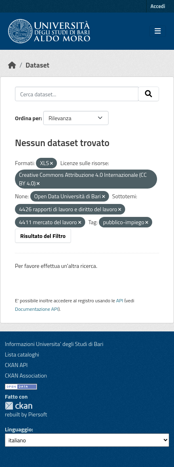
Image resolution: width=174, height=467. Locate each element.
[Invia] (148, 94)
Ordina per (28, 118)
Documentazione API (36, 309)
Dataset (37, 64)
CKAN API (16, 365)
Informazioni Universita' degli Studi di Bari (54, 344)
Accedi (158, 6)
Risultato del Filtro (43, 235)
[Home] (12, 64)
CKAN (18, 405)
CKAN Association (26, 375)
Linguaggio (18, 429)
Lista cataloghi (22, 354)
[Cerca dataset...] (76, 94)
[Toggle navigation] (157, 31)
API (120, 300)
